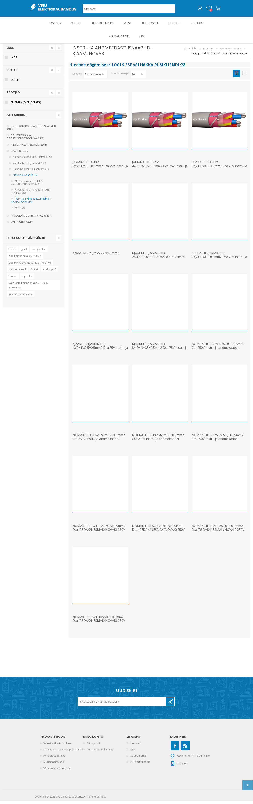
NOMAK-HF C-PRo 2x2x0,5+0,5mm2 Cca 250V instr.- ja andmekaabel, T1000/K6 (98, 441)
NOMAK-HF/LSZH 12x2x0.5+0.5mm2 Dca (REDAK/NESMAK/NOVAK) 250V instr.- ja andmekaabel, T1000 (98, 532)
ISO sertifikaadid (140, 764)
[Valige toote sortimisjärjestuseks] (95, 77)
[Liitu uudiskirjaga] (122, 704)
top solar (27, 279)
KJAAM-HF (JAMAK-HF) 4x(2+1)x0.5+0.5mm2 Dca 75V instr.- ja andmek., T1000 (100, 350)
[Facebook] (175, 748)
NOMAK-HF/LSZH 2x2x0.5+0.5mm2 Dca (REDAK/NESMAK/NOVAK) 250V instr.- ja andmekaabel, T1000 (158, 532)
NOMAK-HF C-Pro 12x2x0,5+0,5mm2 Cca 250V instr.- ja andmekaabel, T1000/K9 (218, 350)
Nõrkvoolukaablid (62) (25, 177)
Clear (52, 50)
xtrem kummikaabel (21, 297)
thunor (13, 279)
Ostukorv (214, 9)
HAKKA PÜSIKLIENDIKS (162, 67)
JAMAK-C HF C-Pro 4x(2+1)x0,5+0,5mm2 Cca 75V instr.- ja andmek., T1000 (160, 168)
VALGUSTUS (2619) (22, 224)
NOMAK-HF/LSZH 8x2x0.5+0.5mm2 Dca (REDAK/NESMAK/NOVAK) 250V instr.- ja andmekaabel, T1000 (98, 623)
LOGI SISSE (122, 67)
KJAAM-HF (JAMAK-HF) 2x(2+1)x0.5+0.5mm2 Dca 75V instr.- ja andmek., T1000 (219, 259)
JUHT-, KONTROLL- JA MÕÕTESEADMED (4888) (31, 130)
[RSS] (185, 748)
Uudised (135, 746)
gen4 (24, 252)
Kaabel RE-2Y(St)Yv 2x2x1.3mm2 (95, 256)
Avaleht (192, 51)
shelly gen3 (49, 272)
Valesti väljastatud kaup (57, 746)
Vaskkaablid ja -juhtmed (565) (29, 165)
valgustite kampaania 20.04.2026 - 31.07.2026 (29, 288)
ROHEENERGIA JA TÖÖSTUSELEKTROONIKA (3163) (25, 139)
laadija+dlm (39, 252)
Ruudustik (236, 76)
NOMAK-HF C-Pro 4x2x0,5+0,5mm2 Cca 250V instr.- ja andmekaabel (158, 439)
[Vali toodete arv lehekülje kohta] (138, 77)
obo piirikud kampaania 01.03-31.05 (30, 265)
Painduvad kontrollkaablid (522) (31, 171)
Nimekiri (243, 76)
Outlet (34, 272)
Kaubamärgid (138, 758)
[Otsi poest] (129, 10)
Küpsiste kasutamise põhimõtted (63, 752)
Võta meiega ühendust (57, 771)
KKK (132, 752)
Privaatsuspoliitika (54, 758)
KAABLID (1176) (19, 153)
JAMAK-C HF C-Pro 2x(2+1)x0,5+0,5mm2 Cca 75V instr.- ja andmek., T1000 (100, 168)
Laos (10, 50)
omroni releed (17, 272)
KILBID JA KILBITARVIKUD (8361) (29, 147)
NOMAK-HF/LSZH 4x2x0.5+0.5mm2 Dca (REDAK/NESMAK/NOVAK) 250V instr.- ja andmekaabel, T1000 (218, 532)
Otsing (179, 10)
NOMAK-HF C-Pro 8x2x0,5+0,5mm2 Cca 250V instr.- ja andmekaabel (217, 439)
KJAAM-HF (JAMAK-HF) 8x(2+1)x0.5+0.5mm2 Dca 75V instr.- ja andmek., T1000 (160, 350)
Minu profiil (93, 746)
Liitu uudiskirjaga (170, 704)
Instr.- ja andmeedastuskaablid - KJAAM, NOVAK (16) (31, 203)
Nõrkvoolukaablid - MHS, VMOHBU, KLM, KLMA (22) (27, 185)
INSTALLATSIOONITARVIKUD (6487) (31, 218)
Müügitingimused (53, 764)
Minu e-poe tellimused (100, 752)
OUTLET (12, 73)
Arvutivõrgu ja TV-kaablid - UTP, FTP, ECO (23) (30, 194)
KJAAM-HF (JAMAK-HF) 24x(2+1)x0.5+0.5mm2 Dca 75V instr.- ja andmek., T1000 (159, 259)
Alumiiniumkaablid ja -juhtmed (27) (32, 159)
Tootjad (13, 95)
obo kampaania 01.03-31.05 (25, 258)
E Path (12, 252)
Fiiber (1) (20, 210)
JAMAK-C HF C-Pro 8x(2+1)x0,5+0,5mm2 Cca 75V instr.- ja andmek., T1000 (219, 168)
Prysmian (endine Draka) (26, 105)
